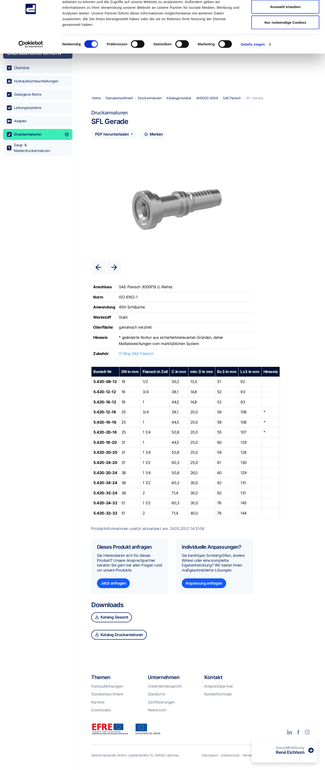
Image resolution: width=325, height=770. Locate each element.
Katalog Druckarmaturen (119, 635)
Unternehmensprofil (165, 686)
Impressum (210, 756)
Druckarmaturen (38, 134)
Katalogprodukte (179, 98)
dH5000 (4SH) (207, 98)
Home (96, 98)
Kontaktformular (218, 694)
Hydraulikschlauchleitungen (32, 81)
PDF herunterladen (112, 134)
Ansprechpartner (218, 686)
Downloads (100, 710)
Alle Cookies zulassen (285, 12)
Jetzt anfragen (113, 583)
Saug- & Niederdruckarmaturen (28, 148)
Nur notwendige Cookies (285, 44)
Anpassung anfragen (204, 583)
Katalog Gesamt (111, 617)
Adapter (17, 121)
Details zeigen (253, 65)
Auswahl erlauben (285, 28)
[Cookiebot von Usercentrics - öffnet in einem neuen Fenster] (31, 65)
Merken (153, 134)
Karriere (98, 702)
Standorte (156, 694)
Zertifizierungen (161, 702)
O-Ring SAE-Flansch (136, 354)
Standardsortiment (119, 98)
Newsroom (157, 710)
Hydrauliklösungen (107, 686)
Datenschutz (230, 756)
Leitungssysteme (24, 107)
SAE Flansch (232, 98)
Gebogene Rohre (24, 94)
